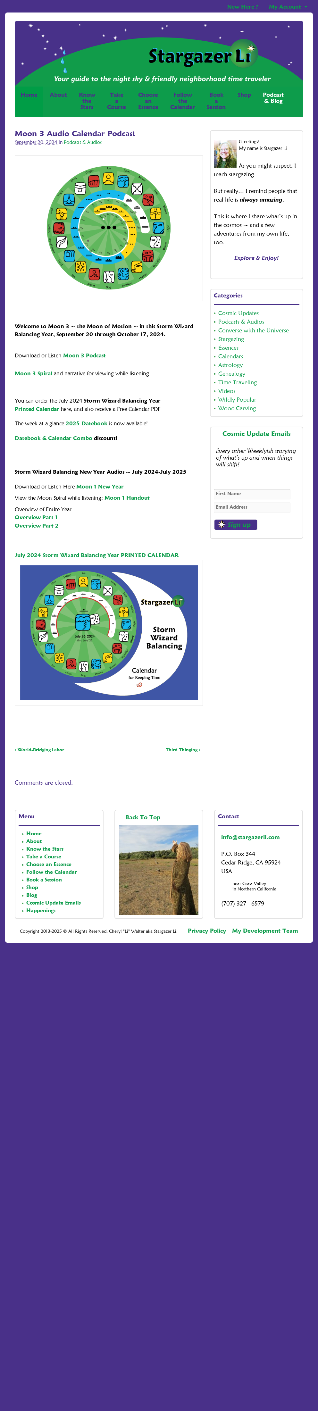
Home (29, 101)
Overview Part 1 (36, 518)
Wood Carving (237, 409)
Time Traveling (237, 383)
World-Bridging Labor (39, 750)
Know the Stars (44, 849)
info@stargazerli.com (250, 837)
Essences (228, 348)
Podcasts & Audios (83, 142)
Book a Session (44, 880)
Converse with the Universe (253, 331)
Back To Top (143, 818)
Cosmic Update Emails (256, 434)
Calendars (230, 357)
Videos (226, 391)
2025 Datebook (86, 424)
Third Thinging (183, 750)
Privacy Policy (207, 931)
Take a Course (43, 857)
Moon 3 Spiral (33, 374)
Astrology (230, 365)
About (58, 95)
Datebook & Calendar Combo (53, 438)
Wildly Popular (237, 400)
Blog (31, 895)
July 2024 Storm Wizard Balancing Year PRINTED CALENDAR (97, 555)
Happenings (40, 911)
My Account (285, 7)
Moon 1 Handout (127, 498)
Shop (244, 101)
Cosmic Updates (238, 313)
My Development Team (265, 931)
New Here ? (242, 7)
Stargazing (231, 339)
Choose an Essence (48, 864)
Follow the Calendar (51, 872)
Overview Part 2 (37, 526)
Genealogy (231, 374)
